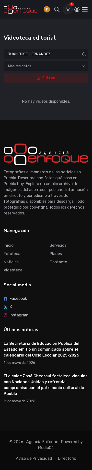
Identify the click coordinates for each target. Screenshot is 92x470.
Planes (56, 253)
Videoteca (13, 270)
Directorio (67, 458)
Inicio (8, 245)
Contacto (58, 262)
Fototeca (12, 253)
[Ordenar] (46, 66)
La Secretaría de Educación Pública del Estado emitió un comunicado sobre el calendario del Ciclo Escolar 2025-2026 (41, 349)
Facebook (15, 298)
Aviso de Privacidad (34, 458)
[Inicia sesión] (77, 9)
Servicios (58, 245)
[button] (57, 9)
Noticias (11, 262)
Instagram (16, 315)
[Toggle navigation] (84, 9)
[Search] (46, 54)
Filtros (46, 78)
